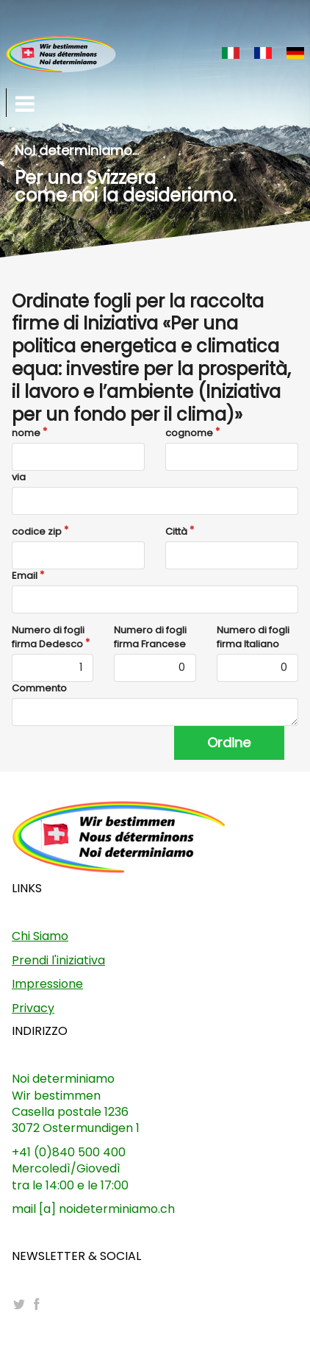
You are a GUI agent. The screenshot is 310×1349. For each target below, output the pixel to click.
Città (176, 531)
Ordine (228, 742)
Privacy (33, 1008)
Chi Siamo (40, 936)
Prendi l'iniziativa (58, 960)
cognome (189, 433)
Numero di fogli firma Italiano (253, 637)
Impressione (47, 983)
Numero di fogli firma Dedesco (48, 637)
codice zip (37, 531)
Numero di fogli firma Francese (150, 637)
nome (26, 433)
